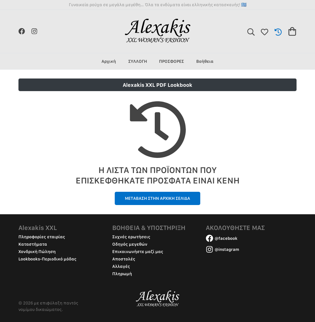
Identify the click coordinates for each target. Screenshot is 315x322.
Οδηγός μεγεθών (129, 244)
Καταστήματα (32, 244)
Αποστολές (123, 259)
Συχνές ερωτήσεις (131, 237)
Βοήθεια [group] (204, 61)
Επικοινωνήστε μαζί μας (137, 251)
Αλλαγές (121, 266)
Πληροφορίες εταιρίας (41, 237)
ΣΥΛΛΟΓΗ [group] (137, 61)
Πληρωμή (122, 274)
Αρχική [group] (109, 61)
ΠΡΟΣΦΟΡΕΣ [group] (171, 61)
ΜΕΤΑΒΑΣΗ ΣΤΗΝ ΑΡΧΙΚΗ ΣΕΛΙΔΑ (157, 198)
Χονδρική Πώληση (37, 251)
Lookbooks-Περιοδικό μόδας (47, 259)
